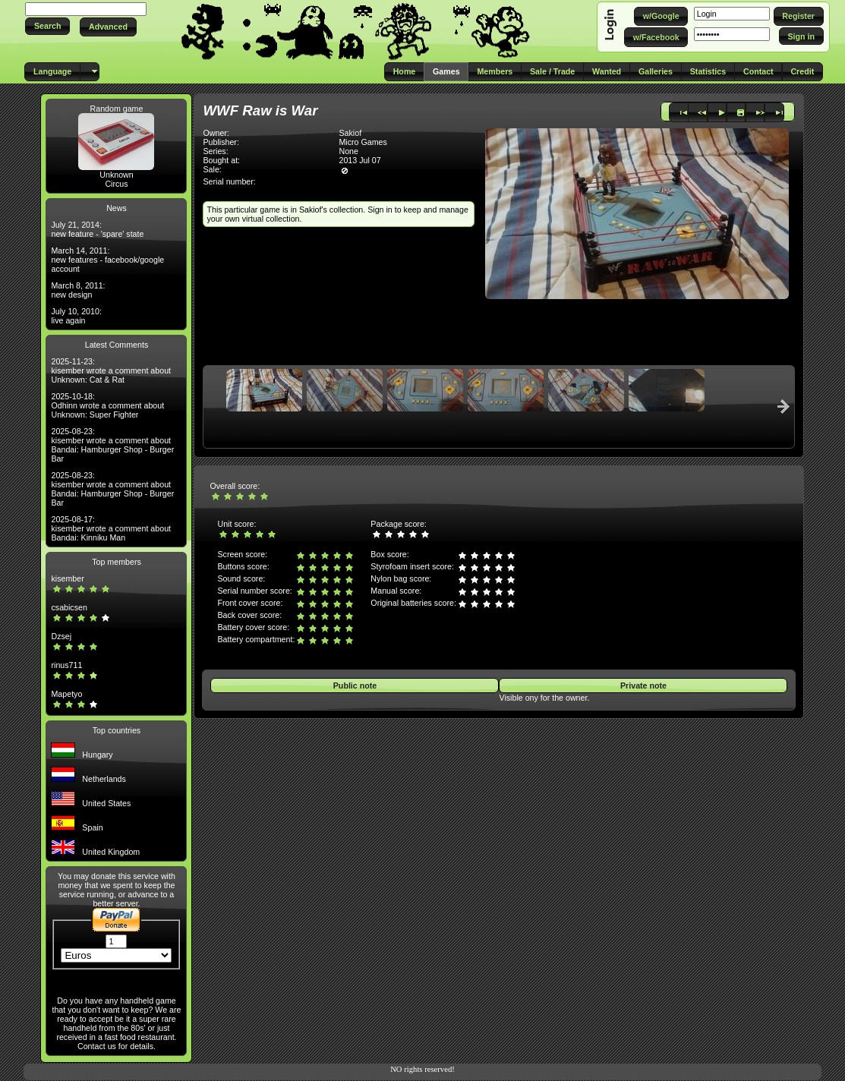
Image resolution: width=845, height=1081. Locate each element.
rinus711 (66, 665)
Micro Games (362, 142)
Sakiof (350, 132)
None (348, 151)
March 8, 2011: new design (78, 290)
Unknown (116, 174)
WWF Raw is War (260, 110)
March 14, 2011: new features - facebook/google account (107, 259)
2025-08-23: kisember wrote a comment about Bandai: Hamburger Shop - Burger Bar (112, 445)
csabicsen (69, 607)
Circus (116, 183)
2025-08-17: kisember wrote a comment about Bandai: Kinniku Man (111, 528)
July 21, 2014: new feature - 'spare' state (97, 229)
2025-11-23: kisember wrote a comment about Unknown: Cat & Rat (111, 370)
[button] (47, 26)
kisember (67, 578)
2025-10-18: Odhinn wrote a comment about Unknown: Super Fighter (107, 405)
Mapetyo (66, 693)
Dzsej (61, 636)
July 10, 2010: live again (76, 316)
